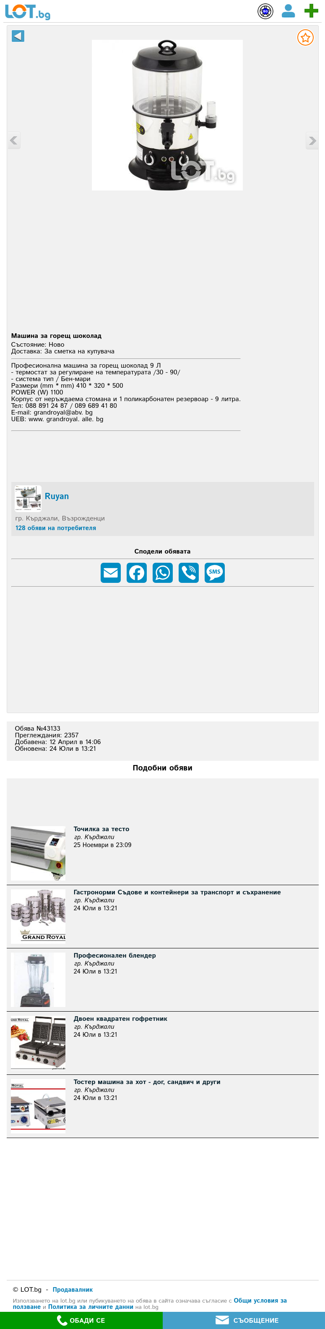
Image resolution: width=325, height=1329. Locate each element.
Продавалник (73, 1289)
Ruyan (57, 497)
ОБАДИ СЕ (81, 1320)
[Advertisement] (162, 266)
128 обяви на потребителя (56, 528)
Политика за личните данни (90, 1307)
